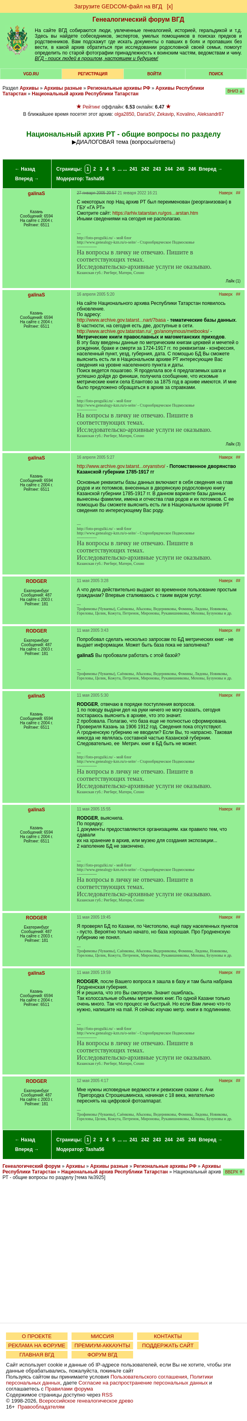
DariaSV (145, 114)
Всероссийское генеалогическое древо (86, 1401)
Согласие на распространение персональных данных (142, 1383)
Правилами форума (69, 1389)
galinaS (36, 193)
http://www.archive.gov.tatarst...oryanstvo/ (121, 466)
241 (133, 169)
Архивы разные (63, 88)
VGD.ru (31, 74)
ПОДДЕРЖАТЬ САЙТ (168, 1345)
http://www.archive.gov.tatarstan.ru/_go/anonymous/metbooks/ (143, 331)
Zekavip (165, 114)
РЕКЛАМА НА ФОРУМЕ (36, 1345)
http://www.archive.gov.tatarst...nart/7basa (121, 320)
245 (181, 169)
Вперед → (27, 178)
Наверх (226, 193)
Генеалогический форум (31, 1166)
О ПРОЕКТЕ (37, 1336)
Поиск (216, 74)
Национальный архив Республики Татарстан (85, 94)
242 (145, 169)
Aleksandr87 (210, 114)
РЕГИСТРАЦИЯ (93, 74)
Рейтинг (91, 107)
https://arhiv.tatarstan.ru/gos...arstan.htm (155, 213)
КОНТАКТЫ (168, 1336)
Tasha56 (95, 178)
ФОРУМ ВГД (103, 1355)
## (238, 193)
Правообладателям (41, 1407)
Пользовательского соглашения (148, 1377)
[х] (170, 6)
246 (192, 169)
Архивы (29, 88)
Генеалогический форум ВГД (138, 19)
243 (157, 169)
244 (169, 169)
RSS (107, 1395)
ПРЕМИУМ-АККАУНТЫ (102, 1345)
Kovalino (185, 114)
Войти (154, 74)
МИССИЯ (102, 1336)
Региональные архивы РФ (119, 88)
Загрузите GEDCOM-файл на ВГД (118, 6)
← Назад (25, 169)
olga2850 (124, 114)
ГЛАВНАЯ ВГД (37, 1355)
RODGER (36, 581)
